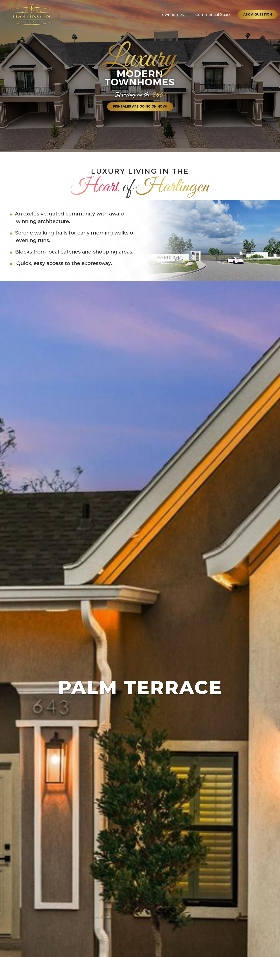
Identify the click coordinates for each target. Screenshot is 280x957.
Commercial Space (213, 14)
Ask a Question (257, 14)
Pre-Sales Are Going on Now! (140, 106)
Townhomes (172, 14)
